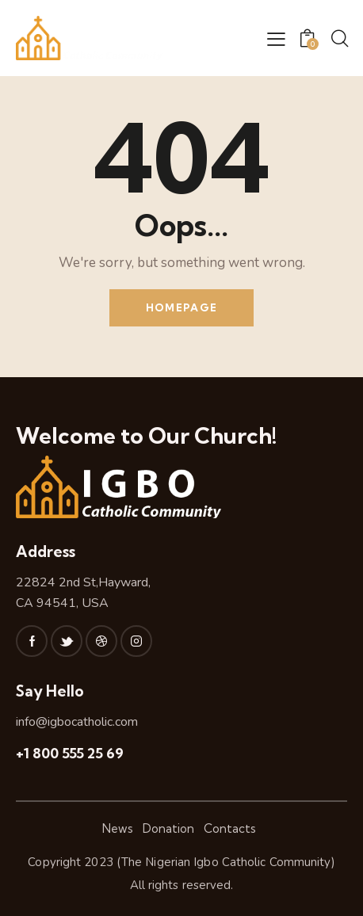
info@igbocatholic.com (77, 722)
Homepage (181, 307)
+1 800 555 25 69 (70, 753)
